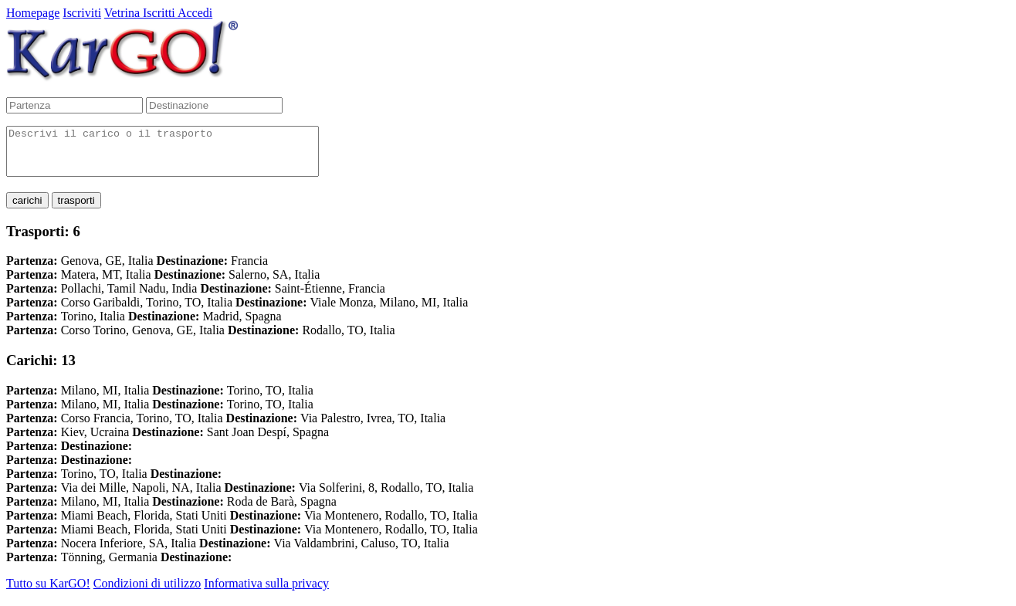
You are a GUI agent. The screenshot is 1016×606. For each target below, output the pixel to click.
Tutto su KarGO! (48, 592)
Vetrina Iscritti (141, 12)
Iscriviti (82, 12)
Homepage (32, 12)
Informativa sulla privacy (266, 592)
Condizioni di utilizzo (147, 592)
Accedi (195, 12)
